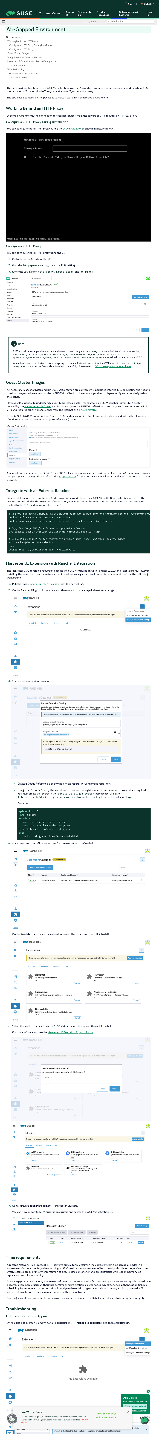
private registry (87, 410)
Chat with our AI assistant (135, 1406)
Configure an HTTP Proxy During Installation (31, 45)
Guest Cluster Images (18, 53)
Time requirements (17, 65)
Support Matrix (67, 476)
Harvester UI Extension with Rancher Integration (31, 61)
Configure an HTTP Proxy (21, 49)
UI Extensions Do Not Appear (24, 73)
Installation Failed (18, 77)
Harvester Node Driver (37, 406)
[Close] (128, 1411)
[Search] (130, 22)
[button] (12, 1419)
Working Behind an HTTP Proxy (22, 41)
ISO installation (72, 128)
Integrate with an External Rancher (24, 57)
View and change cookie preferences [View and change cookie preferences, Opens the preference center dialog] (106, 1415)
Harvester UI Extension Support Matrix (70, 1032)
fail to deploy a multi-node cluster (113, 366)
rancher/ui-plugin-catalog (44, 584)
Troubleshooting (15, 69)
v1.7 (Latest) (90, 21)
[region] (72, 1418)
